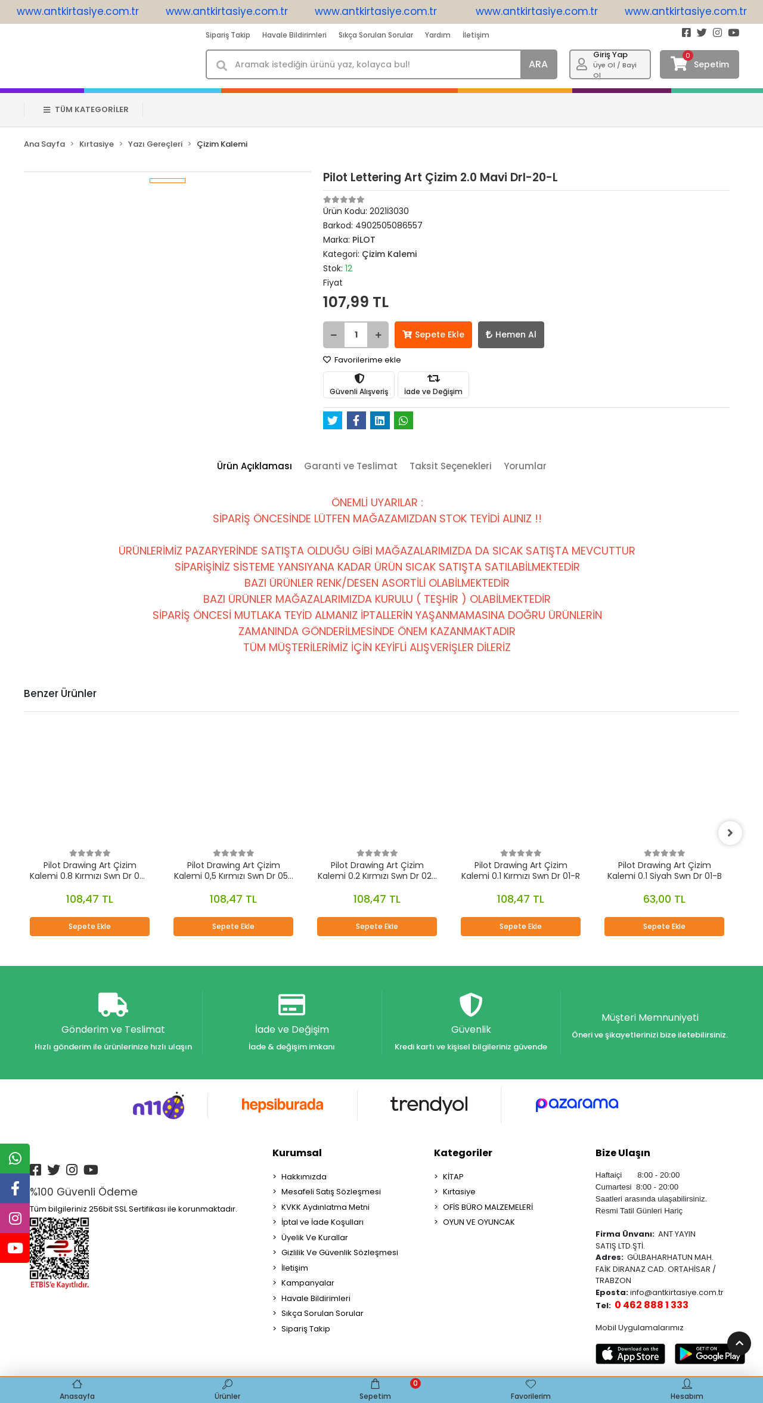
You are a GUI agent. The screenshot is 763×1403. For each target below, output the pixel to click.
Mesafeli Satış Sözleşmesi (331, 1191)
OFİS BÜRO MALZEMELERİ (488, 1207)
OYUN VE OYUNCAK (479, 1222)
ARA (538, 64)
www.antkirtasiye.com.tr (85, 11)
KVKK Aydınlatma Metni (325, 1207)
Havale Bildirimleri (294, 35)
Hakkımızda (304, 1176)
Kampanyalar (307, 1283)
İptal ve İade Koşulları (322, 1222)
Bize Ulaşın (622, 1153)
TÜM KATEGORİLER (86, 109)
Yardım (438, 35)
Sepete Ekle (433, 334)
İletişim (476, 35)
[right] (730, 833)
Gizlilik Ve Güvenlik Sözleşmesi (339, 1252)
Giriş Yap (610, 54)
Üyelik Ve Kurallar (314, 1237)
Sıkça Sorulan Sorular (376, 35)
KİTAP (453, 1176)
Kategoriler (463, 1153)
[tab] (254, 466)
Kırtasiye (459, 1191)
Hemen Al (511, 334)
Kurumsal (297, 1153)
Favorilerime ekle (362, 360)
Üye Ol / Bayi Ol (615, 70)
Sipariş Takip (228, 35)
